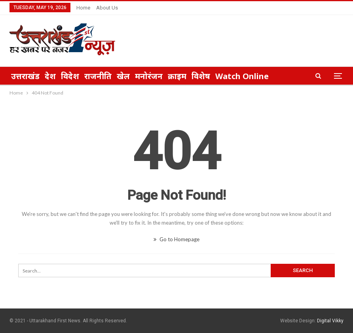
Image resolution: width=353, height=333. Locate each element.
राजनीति (98, 76)
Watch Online (242, 76)
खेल (123, 76)
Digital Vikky (330, 321)
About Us (107, 8)
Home (83, 8)
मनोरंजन (149, 76)
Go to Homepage (176, 239)
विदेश (70, 76)
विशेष (201, 76)
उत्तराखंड (25, 76)
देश (50, 76)
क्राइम (177, 76)
